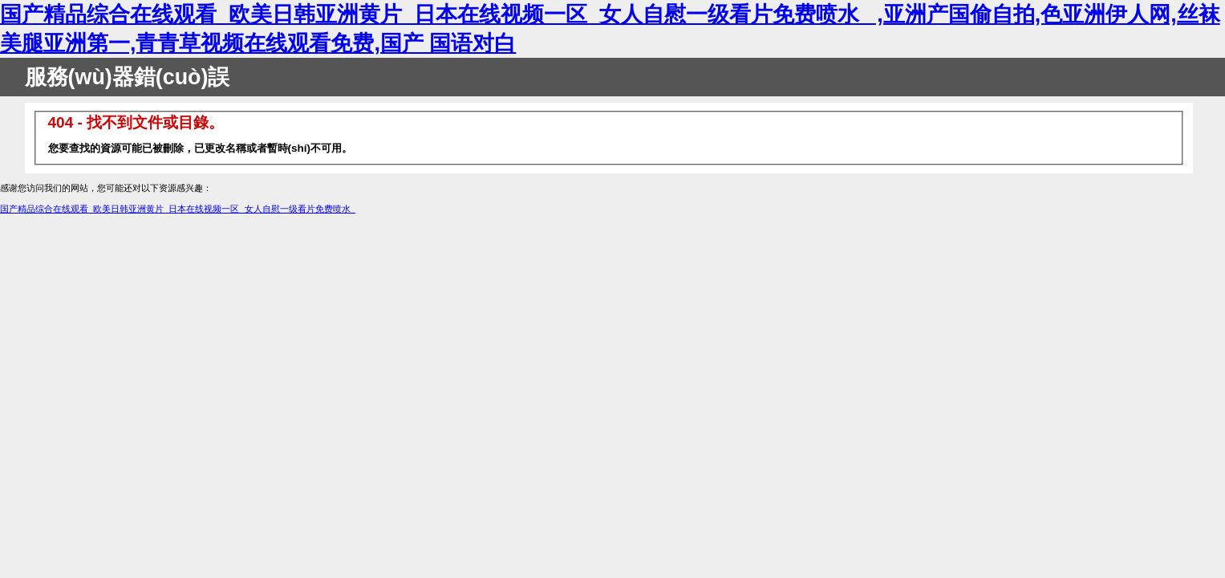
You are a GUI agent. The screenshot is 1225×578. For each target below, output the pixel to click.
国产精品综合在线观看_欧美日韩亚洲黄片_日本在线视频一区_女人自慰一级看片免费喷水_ (177, 209)
